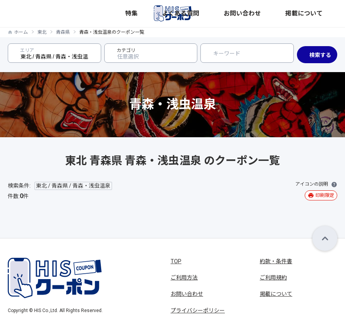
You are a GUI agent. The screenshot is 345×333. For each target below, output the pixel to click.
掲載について (322, 13)
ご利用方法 (184, 277)
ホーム (21, 32)
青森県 (63, 32)
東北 (42, 32)
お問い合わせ (288, 13)
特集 (230, 13)
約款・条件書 (276, 261)
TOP (176, 261)
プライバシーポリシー (198, 310)
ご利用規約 (273, 277)
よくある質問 (254, 13)
